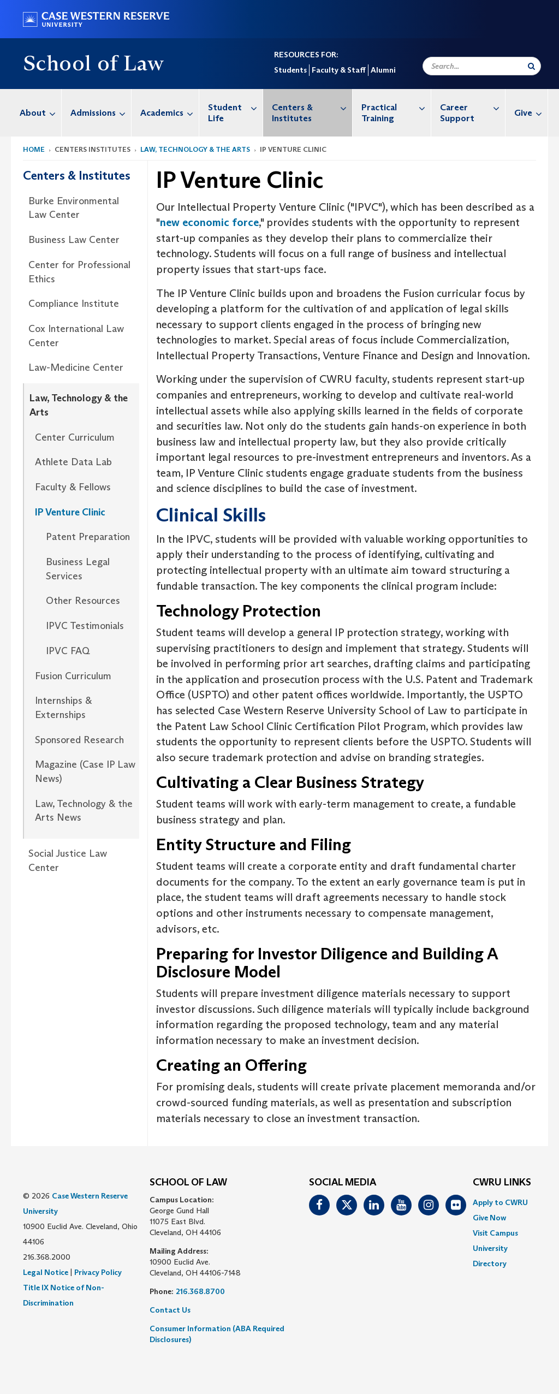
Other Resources (83, 601)
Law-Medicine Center (75, 367)
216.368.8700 (200, 1291)
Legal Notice (45, 1272)
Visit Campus (495, 1233)
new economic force (209, 222)
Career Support (472, 107)
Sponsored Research (79, 740)
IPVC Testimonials (85, 626)
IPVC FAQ (68, 651)
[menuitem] (36, 113)
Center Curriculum (75, 437)
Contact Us (170, 1310)
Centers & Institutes (312, 107)
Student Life (235, 107)
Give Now (489, 1218)
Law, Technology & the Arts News (84, 811)
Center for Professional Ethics (79, 272)
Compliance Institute (73, 304)
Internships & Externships (63, 708)
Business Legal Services (78, 569)
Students (290, 70)
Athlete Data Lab (73, 462)
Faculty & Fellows (73, 487)
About (40, 112)
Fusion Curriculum (73, 676)
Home (34, 149)
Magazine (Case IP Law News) (85, 771)
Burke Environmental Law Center (73, 208)
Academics (169, 112)
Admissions (100, 112)
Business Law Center (74, 240)
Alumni (383, 70)
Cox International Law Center (76, 336)
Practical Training (396, 107)
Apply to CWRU (500, 1202)
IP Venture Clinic (70, 512)
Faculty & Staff (339, 70)
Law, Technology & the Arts (195, 149)
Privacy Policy (98, 1272)
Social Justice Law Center (67, 860)
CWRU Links (502, 1182)
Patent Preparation (88, 537)
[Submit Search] (531, 66)
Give (531, 112)
